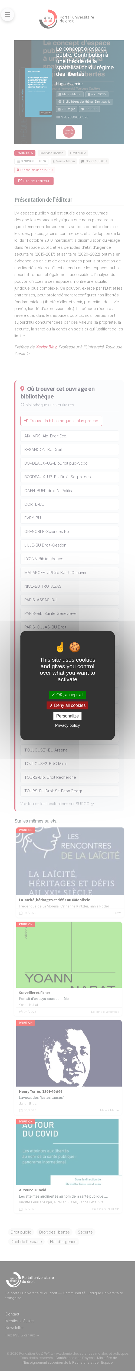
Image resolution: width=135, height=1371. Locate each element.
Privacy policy (67, 725)
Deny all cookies (68, 705)
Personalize (67, 716)
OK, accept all (67, 694)
